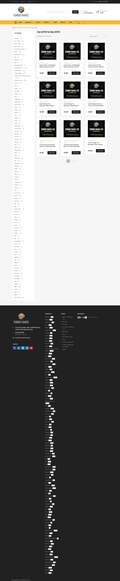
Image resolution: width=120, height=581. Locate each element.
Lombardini (17, 182)
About (38, 22)
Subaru (16, 93)
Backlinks (65, 321)
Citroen (16, 270)
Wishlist (64, 349)
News (55, 22)
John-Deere (17, 209)
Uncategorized (18, 65)
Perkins (16, 142)
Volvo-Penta (17, 43)
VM (15, 57)
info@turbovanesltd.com (22, 337)
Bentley (16, 289)
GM (15, 238)
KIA (15, 203)
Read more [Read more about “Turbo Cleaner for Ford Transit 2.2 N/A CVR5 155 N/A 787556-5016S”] (100, 112)
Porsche (16, 134)
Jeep (15, 214)
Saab (15, 120)
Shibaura (16, 112)
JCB (15, 217)
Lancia (16, 195)
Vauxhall (16, 59)
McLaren (16, 166)
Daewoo (16, 262)
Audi (15, 292)
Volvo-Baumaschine (19, 49)
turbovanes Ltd (26, 580)
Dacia (15, 265)
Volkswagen (17, 54)
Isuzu (15, 225)
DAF (15, 260)
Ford (15, 244)
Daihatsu (16, 257)
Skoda (16, 110)
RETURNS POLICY (67, 337)
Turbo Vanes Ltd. (43, 63)
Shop (63, 339)
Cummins (16, 268)
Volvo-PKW (17, 41)
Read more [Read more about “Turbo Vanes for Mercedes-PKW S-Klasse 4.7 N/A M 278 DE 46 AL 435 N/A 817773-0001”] (52, 73)
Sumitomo (17, 91)
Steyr (15, 96)
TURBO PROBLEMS (67, 342)
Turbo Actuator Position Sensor (22, 76)
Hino (15, 235)
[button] (84, 22)
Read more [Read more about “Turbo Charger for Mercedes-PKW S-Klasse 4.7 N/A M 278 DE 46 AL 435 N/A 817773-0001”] (100, 150)
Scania (16, 118)
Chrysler (16, 273)
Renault (16, 131)
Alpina (16, 294)
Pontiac (16, 136)
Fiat (15, 249)
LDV (15, 190)
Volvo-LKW (17, 46)
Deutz (16, 254)
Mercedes (16, 163)
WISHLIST (23, 1)
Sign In (100, 1)
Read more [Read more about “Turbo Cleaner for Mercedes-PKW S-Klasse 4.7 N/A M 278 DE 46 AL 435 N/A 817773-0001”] (52, 112)
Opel (15, 144)
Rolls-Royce (17, 126)
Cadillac (16, 284)
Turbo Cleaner (43, 102)
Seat (15, 115)
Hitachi (16, 233)
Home (14, 27)
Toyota (16, 83)
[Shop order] (98, 36)
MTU (15, 155)
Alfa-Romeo (17, 297)
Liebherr (16, 185)
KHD (15, 206)
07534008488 (88, 13)
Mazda (16, 168)
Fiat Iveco (17, 246)
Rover (15, 123)
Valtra (16, 62)
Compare (64, 324)
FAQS (70, 22)
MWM (15, 152)
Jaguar (16, 219)
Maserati (16, 171)
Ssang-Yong (17, 102)
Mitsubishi (17, 158)
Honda (16, 230)
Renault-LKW (17, 128)
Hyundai (16, 227)
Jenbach (16, 211)
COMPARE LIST (31, 1)
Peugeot (16, 139)
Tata (15, 85)
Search (75, 11)
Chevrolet (17, 276)
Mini (15, 160)
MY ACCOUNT (15, 1)
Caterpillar (17, 278)
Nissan (16, 147)
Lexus (15, 187)
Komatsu (16, 201)
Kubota (16, 198)
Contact (63, 22)
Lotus (15, 179)
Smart (16, 107)
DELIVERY (65, 331)
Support (47, 22)
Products (29, 22)
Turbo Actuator (18, 80)
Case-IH (16, 281)
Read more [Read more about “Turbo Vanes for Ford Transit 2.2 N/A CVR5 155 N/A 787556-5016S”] (100, 73)
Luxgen (16, 177)
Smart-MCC (17, 104)
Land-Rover (17, 193)
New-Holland (17, 150)
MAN (15, 174)
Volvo (15, 51)
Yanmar (16, 38)
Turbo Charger (92, 140)
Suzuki (16, 88)
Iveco (15, 222)
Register (105, 1)
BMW (15, 286)
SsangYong (17, 99)
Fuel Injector (17, 241)
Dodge (16, 252)
